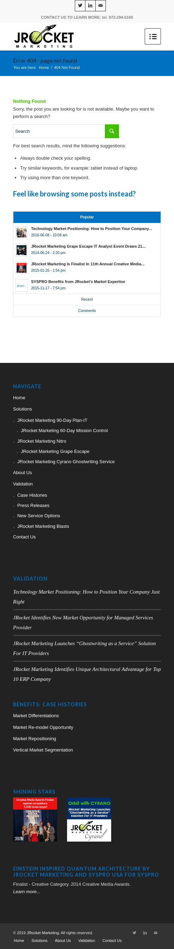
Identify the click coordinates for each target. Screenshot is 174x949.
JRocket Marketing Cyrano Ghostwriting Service (66, 461)
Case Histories (32, 495)
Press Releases (33, 505)
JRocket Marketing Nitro (41, 441)
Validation (23, 484)
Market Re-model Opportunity (43, 727)
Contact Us (24, 537)
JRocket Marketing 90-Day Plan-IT (52, 420)
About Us (22, 472)
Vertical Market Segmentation (43, 750)
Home (44, 67)
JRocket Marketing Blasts (43, 526)
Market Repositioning (34, 738)
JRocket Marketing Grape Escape (55, 451)
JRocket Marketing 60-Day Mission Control (64, 430)
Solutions (22, 409)
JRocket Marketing (43, 933)
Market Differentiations (36, 715)
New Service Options (38, 515)
